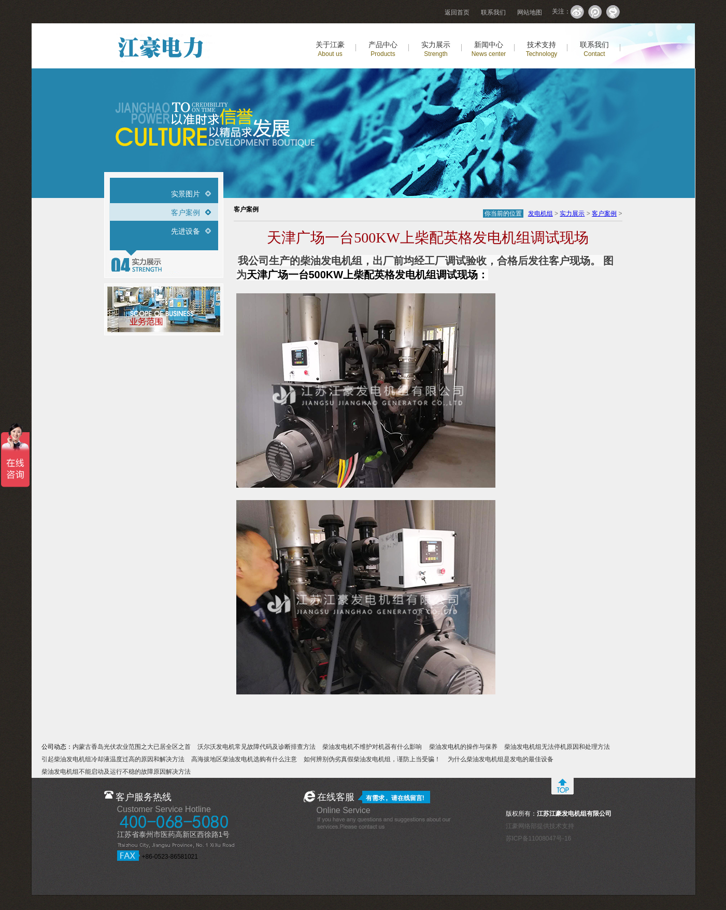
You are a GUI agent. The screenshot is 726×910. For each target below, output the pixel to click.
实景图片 (185, 194)
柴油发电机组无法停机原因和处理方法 (557, 746)
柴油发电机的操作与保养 (463, 746)
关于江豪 (330, 49)
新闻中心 (489, 49)
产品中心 (382, 49)
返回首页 (457, 12)
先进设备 (185, 231)
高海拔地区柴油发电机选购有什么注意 (244, 759)
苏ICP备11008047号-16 (539, 838)
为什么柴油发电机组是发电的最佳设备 (500, 759)
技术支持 (542, 49)
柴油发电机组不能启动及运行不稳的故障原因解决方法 (116, 771)
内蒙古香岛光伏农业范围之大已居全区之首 (132, 746)
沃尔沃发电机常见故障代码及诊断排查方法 (256, 746)
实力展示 (435, 49)
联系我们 (493, 12)
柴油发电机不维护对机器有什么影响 (372, 746)
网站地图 (529, 12)
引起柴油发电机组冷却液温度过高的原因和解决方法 (112, 759)
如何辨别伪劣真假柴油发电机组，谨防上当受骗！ (372, 759)
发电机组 (540, 213)
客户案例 (185, 212)
